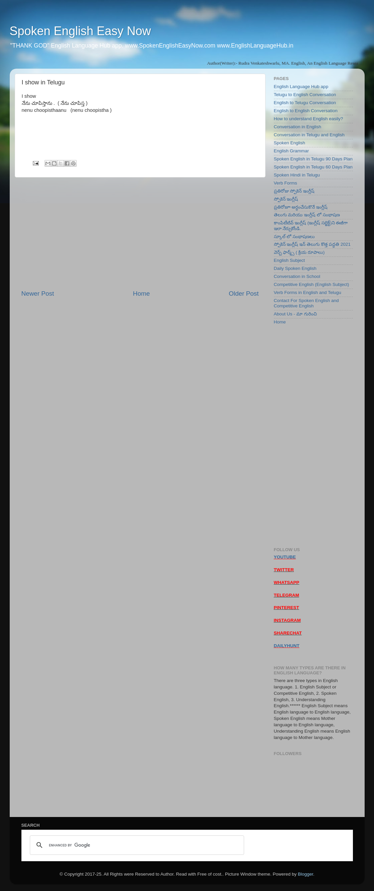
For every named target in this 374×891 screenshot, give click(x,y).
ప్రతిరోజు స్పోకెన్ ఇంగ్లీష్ (294, 191)
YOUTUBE (285, 557)
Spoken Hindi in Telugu (297, 174)
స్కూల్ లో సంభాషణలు (294, 236)
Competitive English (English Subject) (311, 284)
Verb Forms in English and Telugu (308, 292)
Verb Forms (285, 182)
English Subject (289, 260)
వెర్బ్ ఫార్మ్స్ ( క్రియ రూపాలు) (299, 252)
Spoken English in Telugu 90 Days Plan (313, 158)
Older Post (243, 293)
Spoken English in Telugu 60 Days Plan (313, 166)
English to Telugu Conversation (305, 102)
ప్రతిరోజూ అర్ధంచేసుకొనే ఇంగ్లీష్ (301, 207)
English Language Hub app (301, 86)
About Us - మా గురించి (295, 313)
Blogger (305, 874)
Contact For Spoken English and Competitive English (306, 303)
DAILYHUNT (287, 645)
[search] (136, 845)
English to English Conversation (306, 110)
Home (141, 293)
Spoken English (289, 142)
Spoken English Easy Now (80, 31)
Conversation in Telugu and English (309, 134)
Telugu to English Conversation (305, 94)
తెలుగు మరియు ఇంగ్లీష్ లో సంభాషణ (307, 214)
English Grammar (291, 150)
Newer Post (37, 293)
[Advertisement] (140, 233)
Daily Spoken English (295, 268)
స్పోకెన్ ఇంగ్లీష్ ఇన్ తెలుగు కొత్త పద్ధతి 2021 (312, 244)
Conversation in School (297, 276)
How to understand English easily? (308, 118)
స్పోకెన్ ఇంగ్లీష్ (286, 199)
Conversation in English (297, 126)
